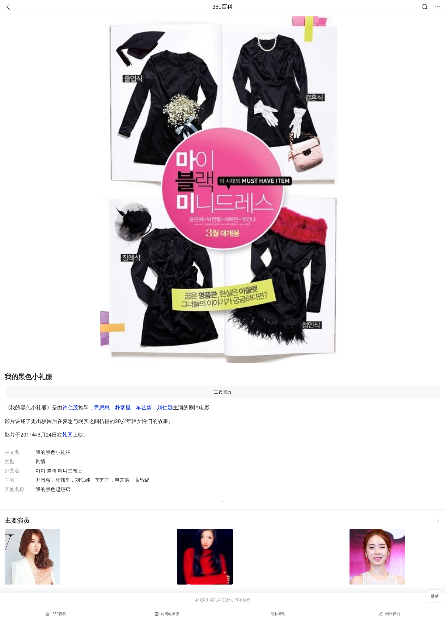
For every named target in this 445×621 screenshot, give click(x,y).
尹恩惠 (102, 407)
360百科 (222, 7)
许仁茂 (70, 407)
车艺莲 (144, 407)
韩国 (67, 435)
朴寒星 (123, 407)
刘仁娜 (165, 407)
